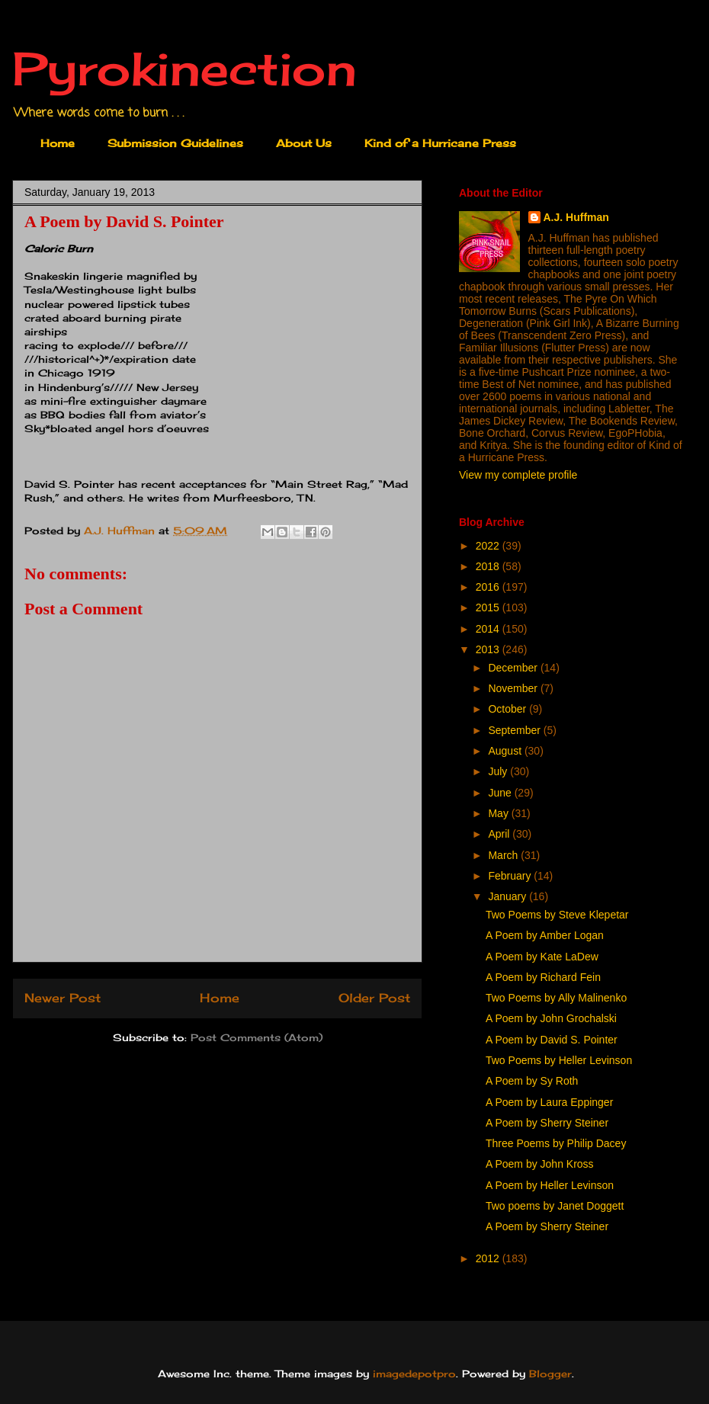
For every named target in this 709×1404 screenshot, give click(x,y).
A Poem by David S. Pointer (552, 1040)
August (506, 751)
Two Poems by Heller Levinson (559, 1060)
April (500, 834)
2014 (489, 629)
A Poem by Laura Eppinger (549, 1102)
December (514, 668)
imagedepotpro (414, 1373)
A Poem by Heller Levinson (550, 1185)
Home (57, 142)
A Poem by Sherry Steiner (547, 1123)
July (499, 771)
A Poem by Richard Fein (543, 977)
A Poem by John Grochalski (551, 1018)
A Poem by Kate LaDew (542, 956)
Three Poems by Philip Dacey (556, 1143)
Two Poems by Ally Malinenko (556, 998)
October (508, 709)
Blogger (550, 1373)
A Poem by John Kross (540, 1164)
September (515, 730)
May (499, 813)
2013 (489, 649)
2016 (489, 587)
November (514, 688)
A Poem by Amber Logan (545, 935)
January (508, 896)
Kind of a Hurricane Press (440, 142)
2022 (489, 546)
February (511, 876)
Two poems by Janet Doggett (555, 1206)
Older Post (374, 998)
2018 (489, 566)
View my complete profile (518, 475)
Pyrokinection (184, 68)
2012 (489, 1258)
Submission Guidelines (175, 142)
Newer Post (62, 998)
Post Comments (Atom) (256, 1037)
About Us (304, 142)
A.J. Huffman (576, 217)
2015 (489, 607)
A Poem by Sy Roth (532, 1081)
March (504, 855)
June (501, 793)
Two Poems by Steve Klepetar (557, 915)
